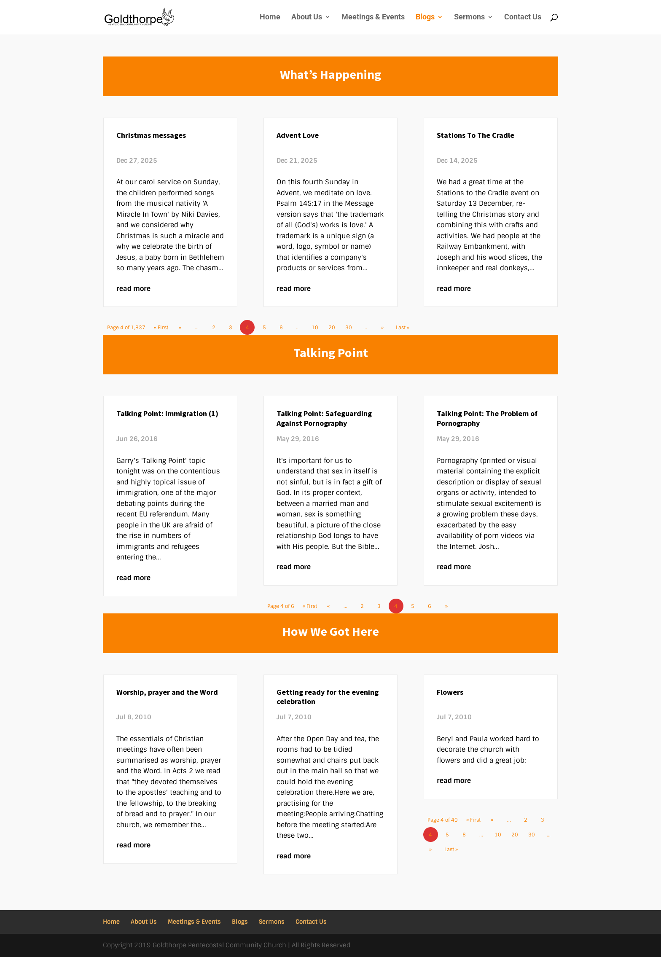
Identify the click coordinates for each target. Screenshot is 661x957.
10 (315, 327)
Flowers (450, 692)
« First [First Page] (161, 327)
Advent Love (298, 135)
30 (348, 327)
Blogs (425, 17)
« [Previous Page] (180, 327)
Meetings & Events (373, 17)
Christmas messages (151, 135)
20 (331, 327)
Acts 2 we (188, 770)
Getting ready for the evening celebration (328, 696)
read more (133, 288)
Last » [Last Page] (402, 327)
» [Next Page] (382, 327)
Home (270, 17)
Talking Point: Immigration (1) (167, 413)
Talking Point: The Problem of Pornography (487, 418)
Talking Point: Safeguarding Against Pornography (324, 418)
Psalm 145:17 (299, 203)
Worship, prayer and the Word (167, 692)
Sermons (469, 17)
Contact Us (522, 17)
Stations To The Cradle (475, 135)
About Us (306, 17)
